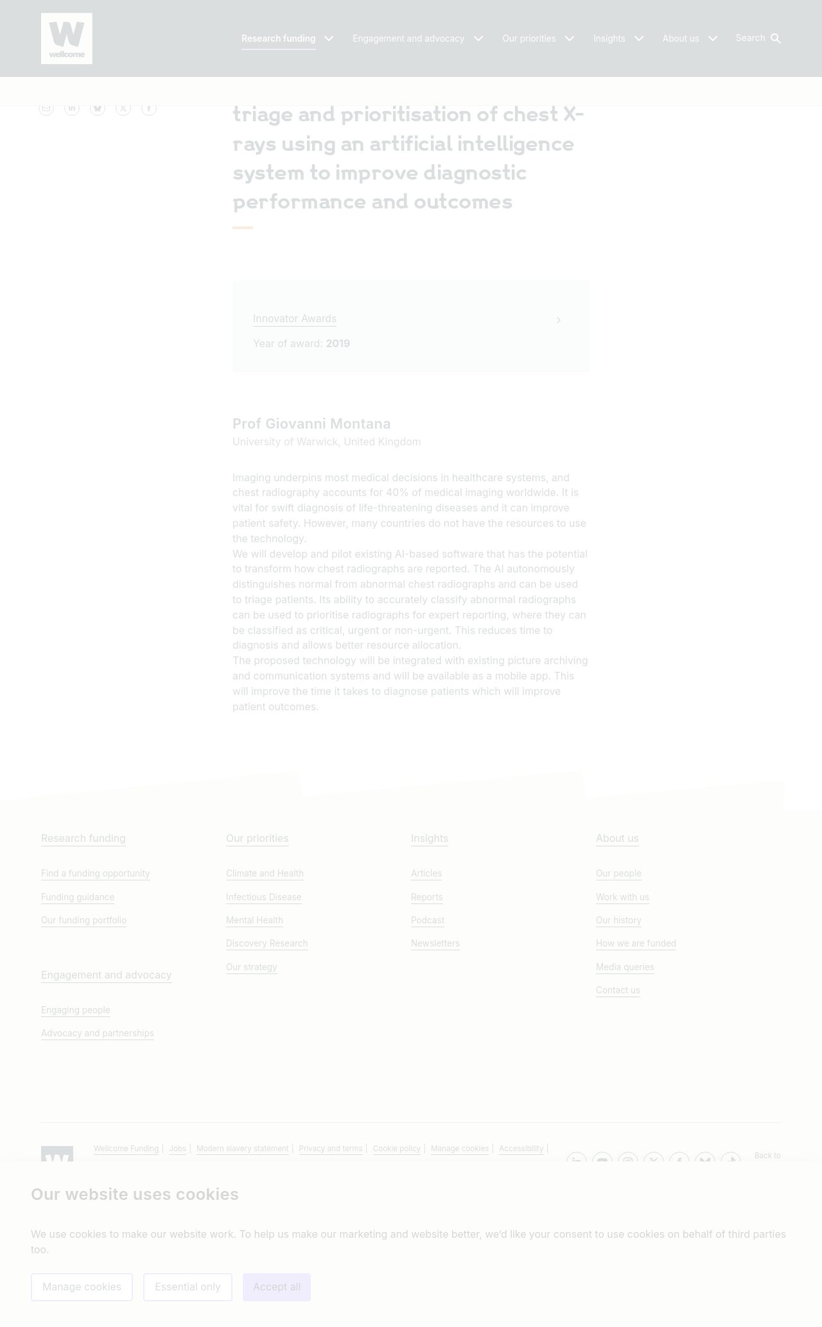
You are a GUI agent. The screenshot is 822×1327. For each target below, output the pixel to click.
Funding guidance (77, 1022)
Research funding (83, 964)
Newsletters (435, 1069)
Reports (427, 1022)
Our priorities (257, 964)
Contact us (618, 1115)
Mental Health (254, 1045)
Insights (429, 964)
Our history (619, 1045)
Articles (426, 999)
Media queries (625, 1092)
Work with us (622, 1022)
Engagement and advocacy (106, 1101)
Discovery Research (267, 1069)
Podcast (427, 1045)
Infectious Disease (264, 1022)
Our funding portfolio (84, 1045)
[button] (758, 38)
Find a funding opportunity (95, 999)
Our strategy (251, 1092)
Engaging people (75, 1135)
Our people (619, 999)
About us (617, 964)
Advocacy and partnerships (97, 1159)
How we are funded (636, 1069)
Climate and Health (265, 999)
